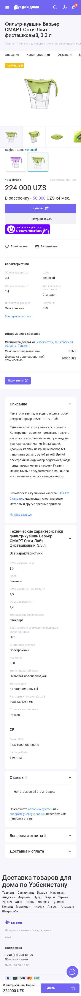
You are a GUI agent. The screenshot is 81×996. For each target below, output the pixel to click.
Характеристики (38, 55)
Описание (12, 55)
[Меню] (7, 7)
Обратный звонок (16, 959)
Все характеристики (18, 316)
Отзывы (65, 55)
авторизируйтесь (40, 809)
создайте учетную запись (28, 814)
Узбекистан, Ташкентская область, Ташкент (39, 343)
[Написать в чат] (72, 972)
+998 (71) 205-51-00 (19, 954)
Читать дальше (21, 514)
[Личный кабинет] (64, 7)
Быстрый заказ (41, 219)
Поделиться (18, 380)
